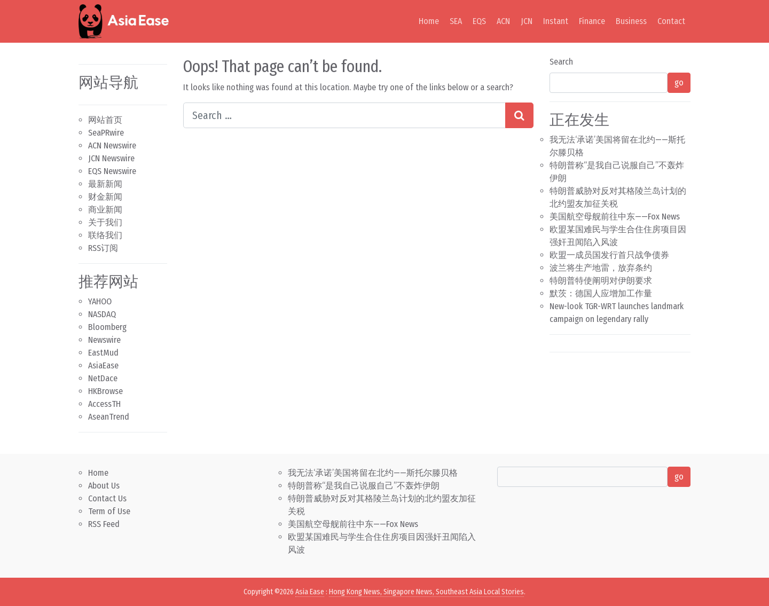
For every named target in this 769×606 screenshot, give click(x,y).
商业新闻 (105, 209)
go (679, 82)
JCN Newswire (111, 158)
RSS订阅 (103, 248)
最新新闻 (105, 184)
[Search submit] (519, 115)
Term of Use (109, 511)
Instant (555, 21)
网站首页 (105, 120)
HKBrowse (105, 391)
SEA (456, 21)
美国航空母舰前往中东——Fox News (615, 216)
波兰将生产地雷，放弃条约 (601, 268)
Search (561, 62)
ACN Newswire (112, 145)
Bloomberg (107, 327)
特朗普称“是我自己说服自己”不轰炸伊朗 (364, 486)
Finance (592, 21)
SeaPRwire (106, 133)
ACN (503, 21)
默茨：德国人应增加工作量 (601, 293)
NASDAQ (102, 314)
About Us (104, 486)
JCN (526, 21)
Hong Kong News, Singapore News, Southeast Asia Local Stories (426, 591)
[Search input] (344, 115)
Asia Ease (309, 591)
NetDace (102, 378)
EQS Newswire (112, 171)
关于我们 (105, 222)
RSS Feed (104, 524)
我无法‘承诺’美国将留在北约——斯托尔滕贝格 (373, 473)
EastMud (103, 353)
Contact (671, 21)
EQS (479, 21)
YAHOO (100, 301)
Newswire (104, 340)
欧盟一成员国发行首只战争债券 (609, 255)
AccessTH (104, 404)
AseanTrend (108, 417)
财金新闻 (105, 197)
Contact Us (107, 498)
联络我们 (105, 235)
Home (429, 21)
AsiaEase (103, 365)
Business (631, 21)
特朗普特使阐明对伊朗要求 (601, 281)
